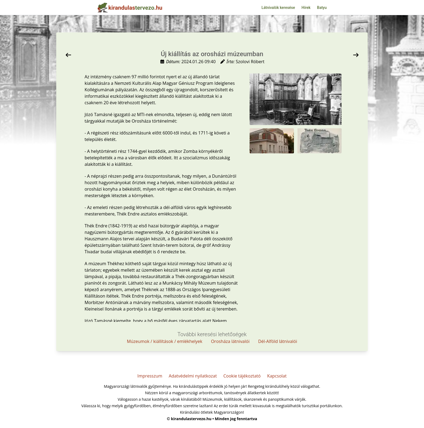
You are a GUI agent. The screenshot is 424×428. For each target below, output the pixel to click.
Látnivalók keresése (278, 7)
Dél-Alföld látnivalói (277, 341)
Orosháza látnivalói (230, 341)
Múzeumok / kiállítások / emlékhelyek (164, 341)
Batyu (322, 7)
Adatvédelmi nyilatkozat (193, 376)
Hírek (306, 7)
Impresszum (149, 376)
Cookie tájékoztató (242, 376)
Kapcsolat (277, 376)
